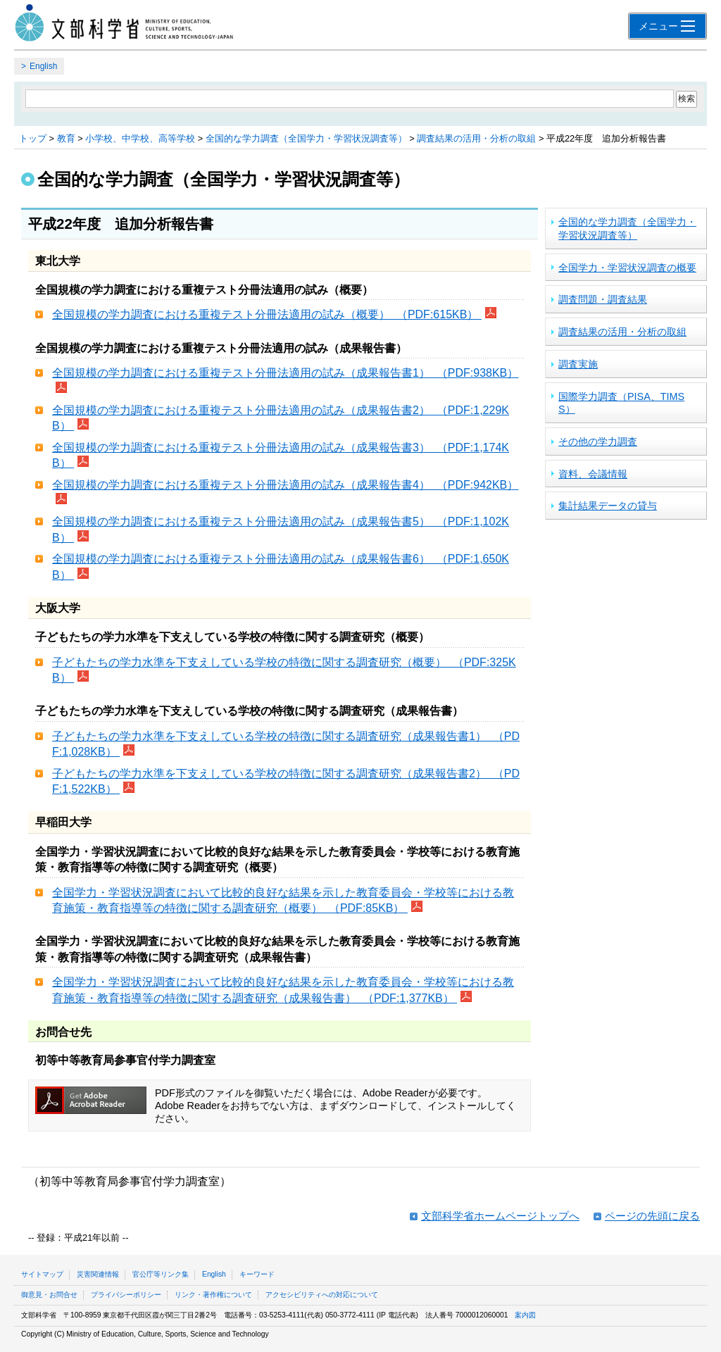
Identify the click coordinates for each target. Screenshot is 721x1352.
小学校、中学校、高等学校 (140, 138)
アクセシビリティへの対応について (321, 1294)
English (43, 66)
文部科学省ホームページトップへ (500, 1216)
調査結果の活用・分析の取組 (476, 138)
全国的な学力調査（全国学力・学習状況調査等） (306, 138)
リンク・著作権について (213, 1294)
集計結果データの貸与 (607, 505)
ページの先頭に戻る (652, 1216)
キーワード (257, 1274)
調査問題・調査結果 (602, 299)
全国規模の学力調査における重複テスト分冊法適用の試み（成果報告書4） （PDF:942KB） (285, 485)
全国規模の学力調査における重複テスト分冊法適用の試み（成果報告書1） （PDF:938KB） (285, 373)
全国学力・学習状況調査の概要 (627, 267)
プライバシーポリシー (126, 1294)
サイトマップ (42, 1274)
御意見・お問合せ (49, 1294)
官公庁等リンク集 (160, 1274)
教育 (66, 138)
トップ (32, 138)
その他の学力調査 (597, 441)
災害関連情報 (98, 1274)
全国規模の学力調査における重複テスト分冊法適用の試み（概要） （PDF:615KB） (267, 314)
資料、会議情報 (592, 474)
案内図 (525, 1315)
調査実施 (578, 364)
